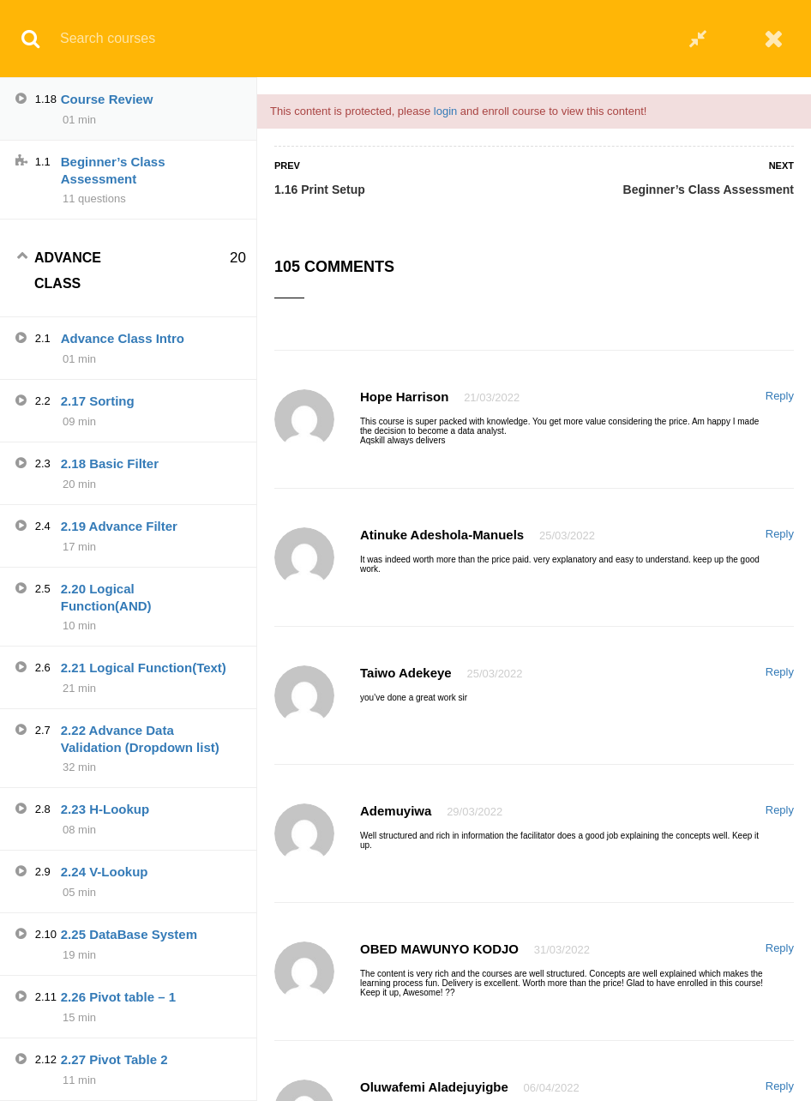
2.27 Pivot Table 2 (114, 1059)
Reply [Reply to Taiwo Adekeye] (780, 671)
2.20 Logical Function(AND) (106, 597)
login (445, 111)
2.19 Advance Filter (119, 526)
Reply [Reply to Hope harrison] (780, 395)
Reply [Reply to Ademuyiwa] (780, 809)
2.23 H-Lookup (105, 809)
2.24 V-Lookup (104, 871)
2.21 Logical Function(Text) (143, 667)
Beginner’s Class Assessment (708, 189)
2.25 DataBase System (129, 934)
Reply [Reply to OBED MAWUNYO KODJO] (780, 948)
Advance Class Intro (122, 338)
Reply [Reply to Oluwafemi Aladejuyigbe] (780, 1086)
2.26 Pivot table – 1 (118, 997)
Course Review (107, 99)
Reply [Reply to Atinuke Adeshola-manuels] (780, 533)
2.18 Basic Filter (110, 463)
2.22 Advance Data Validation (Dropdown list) (140, 739)
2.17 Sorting (98, 401)
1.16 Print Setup (319, 189)
